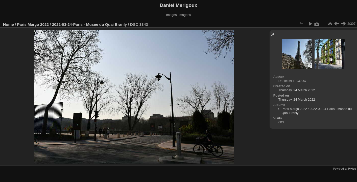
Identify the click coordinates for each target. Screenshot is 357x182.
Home (8, 24)
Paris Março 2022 (33, 24)
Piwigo (352, 168)
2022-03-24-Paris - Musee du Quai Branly (89, 24)
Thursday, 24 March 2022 (296, 90)
